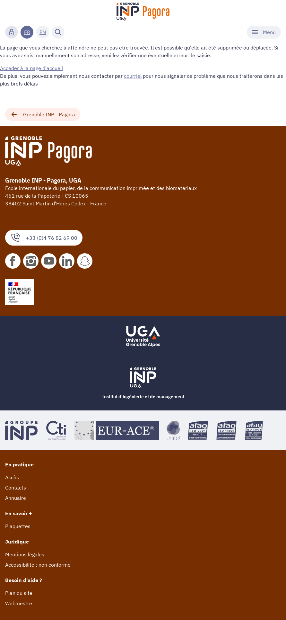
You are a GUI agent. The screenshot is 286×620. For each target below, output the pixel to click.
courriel (133, 76)
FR (27, 32)
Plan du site (18, 593)
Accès (12, 477)
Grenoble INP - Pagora (42, 114)
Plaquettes (17, 526)
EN (42, 32)
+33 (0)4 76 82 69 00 (43, 237)
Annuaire (15, 498)
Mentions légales (24, 554)
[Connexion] (11, 32)
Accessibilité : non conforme (38, 565)
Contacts (15, 487)
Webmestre (18, 603)
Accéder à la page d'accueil (31, 68)
